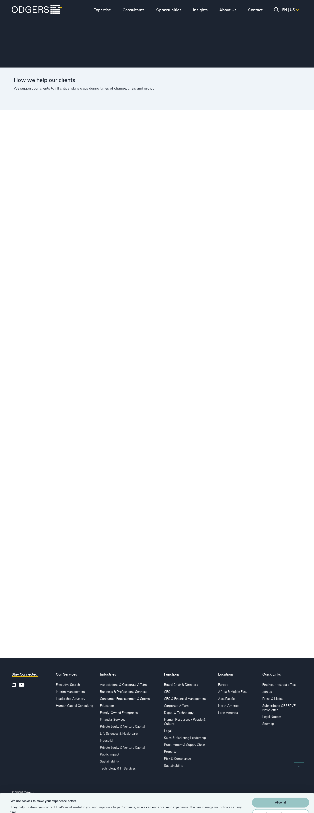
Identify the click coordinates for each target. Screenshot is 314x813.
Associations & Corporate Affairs (123, 684)
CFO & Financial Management (185, 698)
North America (228, 705)
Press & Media (272, 698)
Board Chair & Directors (181, 684)
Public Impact (109, 754)
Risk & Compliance (177, 758)
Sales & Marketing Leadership (185, 737)
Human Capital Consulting (74, 705)
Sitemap (268, 723)
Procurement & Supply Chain (184, 744)
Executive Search (68, 684)
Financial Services (112, 719)
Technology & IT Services (118, 768)
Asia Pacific (226, 698)
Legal (168, 730)
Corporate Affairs (176, 705)
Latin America (228, 712)
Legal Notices (272, 716)
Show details (19, 805)
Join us (267, 691)
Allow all (280, 784)
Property (170, 751)
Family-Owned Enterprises (119, 712)
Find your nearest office (279, 684)
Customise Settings (281, 795)
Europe (223, 684)
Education (107, 705)
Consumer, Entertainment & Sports (125, 698)
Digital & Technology (178, 712)
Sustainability (109, 761)
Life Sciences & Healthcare (119, 733)
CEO (167, 691)
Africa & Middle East (232, 691)
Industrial (106, 740)
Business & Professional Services (123, 691)
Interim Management (70, 691)
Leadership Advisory (70, 698)
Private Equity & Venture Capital (122, 726)
